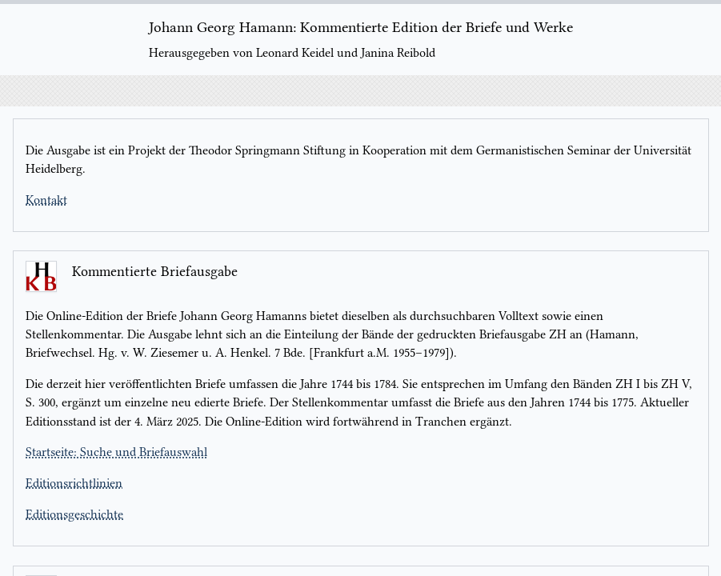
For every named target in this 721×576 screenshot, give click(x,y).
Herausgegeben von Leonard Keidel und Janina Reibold (292, 53)
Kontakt (46, 200)
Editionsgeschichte (74, 514)
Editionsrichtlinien (74, 483)
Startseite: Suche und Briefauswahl (116, 452)
